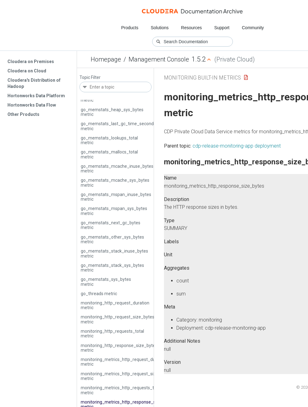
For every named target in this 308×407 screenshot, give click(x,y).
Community (253, 27)
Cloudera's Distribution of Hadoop (34, 83)
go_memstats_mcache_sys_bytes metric (115, 182)
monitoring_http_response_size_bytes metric (119, 348)
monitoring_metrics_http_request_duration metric (124, 362)
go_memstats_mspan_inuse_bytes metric (116, 197)
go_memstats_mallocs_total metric (109, 154)
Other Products (23, 114)
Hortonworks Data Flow (31, 105)
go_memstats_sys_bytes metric (106, 281)
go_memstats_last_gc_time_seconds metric (118, 126)
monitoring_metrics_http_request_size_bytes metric (126, 376)
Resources (191, 27)
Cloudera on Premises (30, 61)
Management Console (159, 59)
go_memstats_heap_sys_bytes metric (112, 112)
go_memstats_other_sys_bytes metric (112, 239)
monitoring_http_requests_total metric (112, 333)
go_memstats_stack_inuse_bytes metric (114, 253)
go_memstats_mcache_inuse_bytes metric (117, 168)
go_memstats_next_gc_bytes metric (110, 225)
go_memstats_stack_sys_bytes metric (112, 267)
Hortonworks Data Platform (36, 95)
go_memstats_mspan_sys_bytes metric (114, 211)
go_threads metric (99, 293)
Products (129, 27)
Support (221, 27)
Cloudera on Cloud (26, 70)
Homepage (106, 59)
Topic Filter (90, 77)
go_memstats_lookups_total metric (109, 140)
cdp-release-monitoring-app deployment (236, 146)
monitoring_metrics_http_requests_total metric (121, 390)
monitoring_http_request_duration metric (115, 305)
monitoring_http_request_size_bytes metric (117, 319)
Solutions (160, 27)
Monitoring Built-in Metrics (202, 77)
